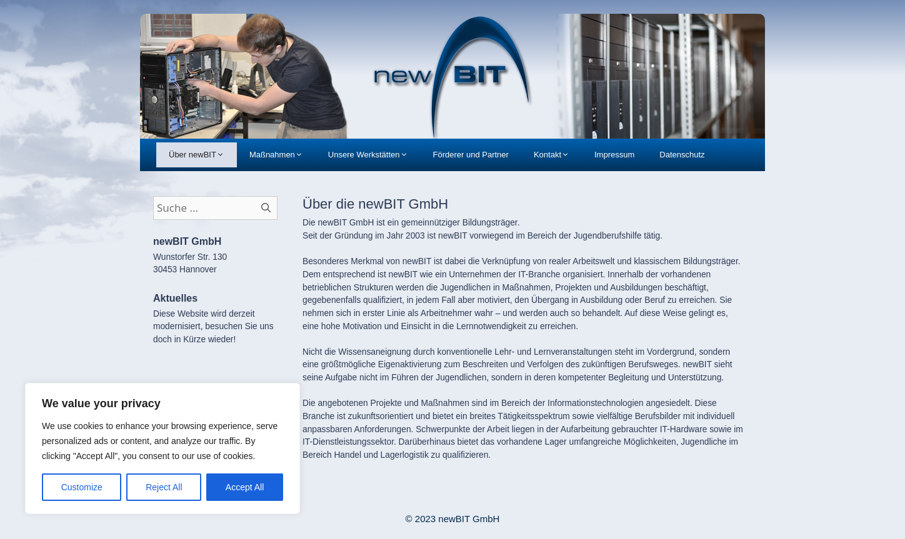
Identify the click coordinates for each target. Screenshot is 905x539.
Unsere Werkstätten (374, 154)
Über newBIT (203, 154)
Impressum (614, 154)
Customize (81, 487)
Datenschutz (681, 154)
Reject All (164, 487)
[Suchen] (266, 208)
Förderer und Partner (471, 154)
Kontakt (558, 154)
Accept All (245, 487)
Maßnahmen (282, 154)
